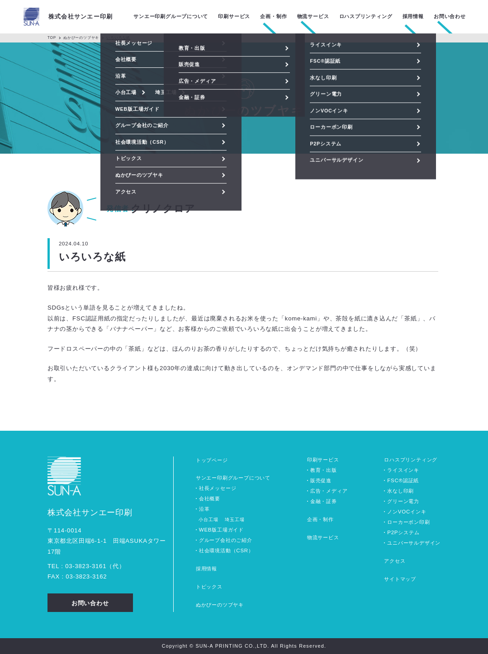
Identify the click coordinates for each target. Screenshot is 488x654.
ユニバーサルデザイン (414, 543)
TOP (51, 38)
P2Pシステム (403, 532)
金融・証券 (323, 501)
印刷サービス (323, 459)
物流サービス (323, 537)
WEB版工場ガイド (221, 529)
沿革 (204, 509)
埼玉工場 (234, 519)
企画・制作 (320, 519)
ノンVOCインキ (406, 511)
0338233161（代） (95, 566)
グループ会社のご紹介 (225, 540)
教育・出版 (323, 470)
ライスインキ (403, 470)
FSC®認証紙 (403, 480)
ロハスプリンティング (410, 459)
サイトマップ (400, 579)
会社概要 (209, 498)
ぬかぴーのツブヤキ (81, 38)
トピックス (209, 586)
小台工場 (208, 519)
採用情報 (206, 568)
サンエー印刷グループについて (233, 477)
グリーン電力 (403, 501)
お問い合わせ (450, 16)
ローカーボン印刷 (408, 522)
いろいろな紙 (118, 38)
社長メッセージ (218, 488)
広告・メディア (329, 491)
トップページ (212, 460)
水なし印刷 (400, 491)
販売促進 (321, 480)
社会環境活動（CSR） (226, 550)
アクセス (394, 561)
